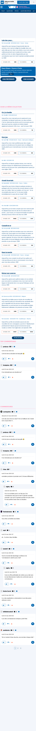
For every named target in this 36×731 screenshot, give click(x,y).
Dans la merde (7, 252)
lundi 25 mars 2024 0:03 (8, 369)
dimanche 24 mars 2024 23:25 (9, 416)
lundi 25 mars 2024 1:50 (7, 553)
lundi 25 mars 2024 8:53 (8, 615)
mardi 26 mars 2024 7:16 (11, 490)
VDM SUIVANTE (28, 79)
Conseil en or (6, 226)
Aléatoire (10, 11)
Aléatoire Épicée (26, 11)
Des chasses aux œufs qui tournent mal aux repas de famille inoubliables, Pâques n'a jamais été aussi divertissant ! (16, 71)
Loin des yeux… (7, 40)
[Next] (21, 648)
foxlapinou (6, 365)
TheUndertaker (7, 512)
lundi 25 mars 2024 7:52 (8, 595)
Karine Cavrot (7, 591)
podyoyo (6, 346)
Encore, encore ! (18, 337)
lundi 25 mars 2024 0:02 (8, 350)
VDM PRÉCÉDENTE (8, 79)
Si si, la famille (7, 112)
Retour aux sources (9, 273)
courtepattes (7, 412)
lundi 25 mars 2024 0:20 (8, 473)
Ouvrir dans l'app (23, 2)
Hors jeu (5, 137)
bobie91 (5, 549)
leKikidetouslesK (8, 611)
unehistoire (6, 630)
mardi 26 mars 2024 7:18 (11, 572)
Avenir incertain (7, 180)
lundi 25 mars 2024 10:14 (8, 634)
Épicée (17, 11)
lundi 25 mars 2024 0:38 (8, 516)
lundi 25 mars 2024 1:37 (7, 534)
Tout (3, 11)
